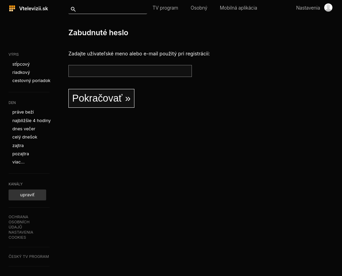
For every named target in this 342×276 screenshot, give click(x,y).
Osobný (198, 8)
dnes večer (23, 128)
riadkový (21, 72)
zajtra (18, 145)
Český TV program (29, 256)
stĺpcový (21, 64)
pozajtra (20, 153)
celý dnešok (24, 137)
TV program (165, 8)
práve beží (23, 112)
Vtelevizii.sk (31, 8)
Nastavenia (308, 8)
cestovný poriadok (31, 80)
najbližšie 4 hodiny (31, 120)
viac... (18, 162)
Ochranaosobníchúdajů (19, 221)
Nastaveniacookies (21, 235)
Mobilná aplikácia (238, 8)
